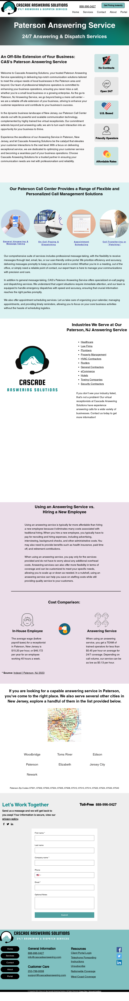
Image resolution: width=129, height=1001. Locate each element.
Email (38, 882)
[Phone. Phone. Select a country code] (38, 875)
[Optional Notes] (64, 903)
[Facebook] (3, 824)
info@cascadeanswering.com (44, 957)
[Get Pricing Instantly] (113, 5)
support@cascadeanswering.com (47, 975)
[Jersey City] (97, 764)
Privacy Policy (83, 991)
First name (40, 833)
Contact (10, 962)
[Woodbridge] (32, 754)
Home (10, 949)
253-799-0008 (36, 971)
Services (10, 955)
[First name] (64, 838)
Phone (37, 870)
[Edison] (97, 754)
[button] (88, 12)
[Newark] (32, 774)
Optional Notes (41, 895)
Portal (10, 976)
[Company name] (64, 862)
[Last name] (64, 850)
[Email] (64, 887)
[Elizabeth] (65, 764)
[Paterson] (32, 764)
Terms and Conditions (94, 991)
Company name (42, 857)
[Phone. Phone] (67, 875)
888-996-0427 (106, 804)
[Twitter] (7, 824)
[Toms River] (65, 754)
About (10, 969)
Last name (39, 845)
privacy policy (10, 818)
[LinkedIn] (12, 824)
